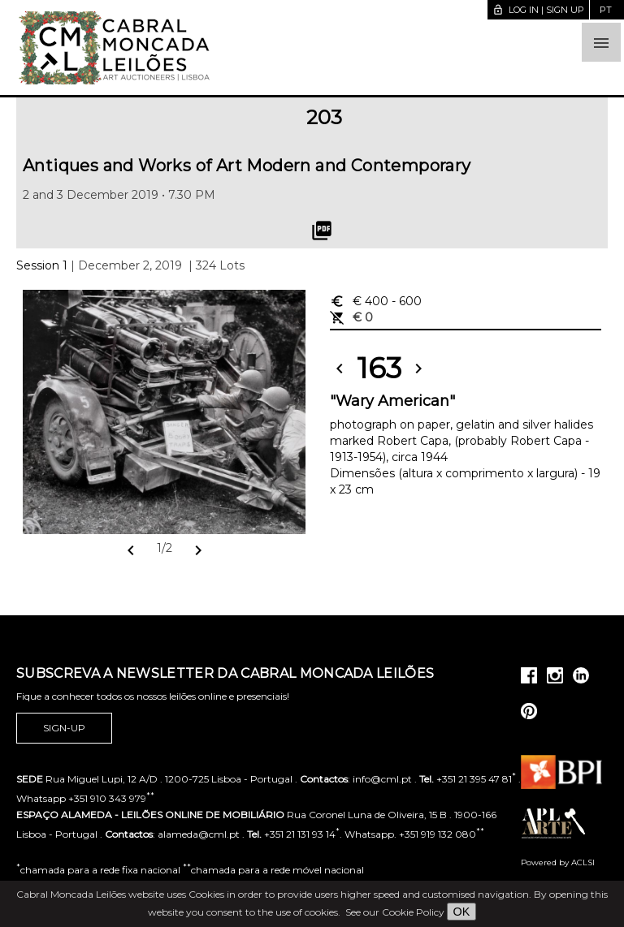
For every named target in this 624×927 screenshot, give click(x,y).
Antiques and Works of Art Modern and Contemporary (247, 165)
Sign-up (64, 728)
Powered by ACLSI (558, 862)
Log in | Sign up (538, 9)
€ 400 (376, 301)
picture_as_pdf (321, 230)
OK (461, 911)
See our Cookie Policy (394, 912)
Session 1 (41, 265)
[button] (601, 42)
